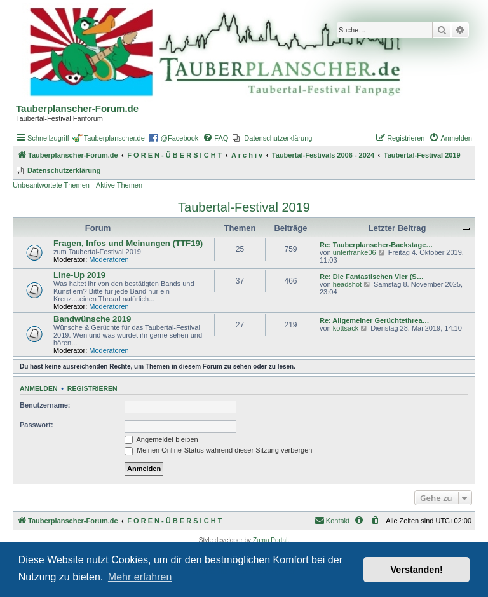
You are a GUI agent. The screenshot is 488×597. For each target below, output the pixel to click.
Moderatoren (108, 259)
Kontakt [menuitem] (332, 520)
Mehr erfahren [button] (140, 577)
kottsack (345, 328)
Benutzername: (45, 405)
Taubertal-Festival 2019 (244, 207)
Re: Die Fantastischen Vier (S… (372, 276)
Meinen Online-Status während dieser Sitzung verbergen (218, 450)
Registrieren (92, 388)
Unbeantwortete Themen (51, 185)
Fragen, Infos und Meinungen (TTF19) (128, 243)
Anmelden (39, 388)
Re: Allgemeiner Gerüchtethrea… (375, 320)
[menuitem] (215, 138)
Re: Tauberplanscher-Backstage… (376, 245)
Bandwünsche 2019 (92, 319)
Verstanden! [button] (417, 570)
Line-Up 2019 (79, 275)
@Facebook (179, 138)
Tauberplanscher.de (114, 138)
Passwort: (36, 425)
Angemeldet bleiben (161, 439)
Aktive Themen (119, 185)
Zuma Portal (270, 540)
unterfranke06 (354, 252)
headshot (347, 284)
